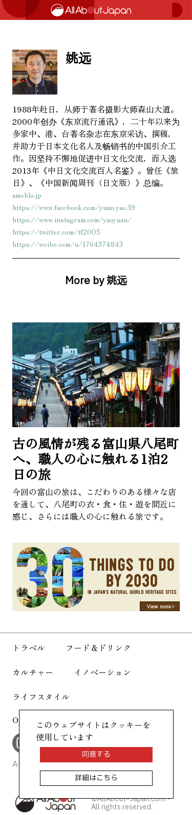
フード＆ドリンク (98, 647)
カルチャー (32, 672)
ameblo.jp (26, 195)
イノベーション (102, 672)
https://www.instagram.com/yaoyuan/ (72, 219)
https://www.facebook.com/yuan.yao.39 (73, 207)
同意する (96, 754)
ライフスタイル (41, 696)
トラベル (28, 647)
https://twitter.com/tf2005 (56, 231)
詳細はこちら (96, 778)
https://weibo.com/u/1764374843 (67, 244)
